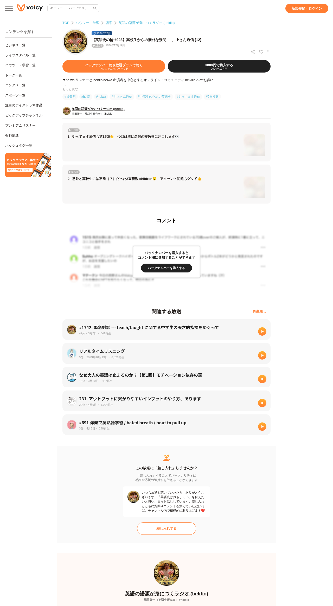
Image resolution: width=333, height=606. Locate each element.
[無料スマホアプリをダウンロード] (28, 165)
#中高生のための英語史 (154, 97)
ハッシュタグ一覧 (18, 145)
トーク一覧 (13, 75)
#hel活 (86, 97)
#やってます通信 (188, 97)
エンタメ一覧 (15, 85)
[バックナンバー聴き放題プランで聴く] (113, 66)
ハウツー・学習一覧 (20, 65)
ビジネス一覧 (15, 45)
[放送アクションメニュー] (268, 51)
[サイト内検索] (94, 8)
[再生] (262, 331)
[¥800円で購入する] (219, 66)
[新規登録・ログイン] (306, 8)
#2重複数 (212, 97)
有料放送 (12, 135)
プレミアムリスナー (20, 125)
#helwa (101, 97)
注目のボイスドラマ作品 (23, 105)
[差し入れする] (166, 528)
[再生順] (259, 311)
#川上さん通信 (122, 97)
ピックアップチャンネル (23, 115)
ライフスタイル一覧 (20, 55)
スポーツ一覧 (15, 95)
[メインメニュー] (9, 8)
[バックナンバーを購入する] (166, 268)
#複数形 (70, 97)
